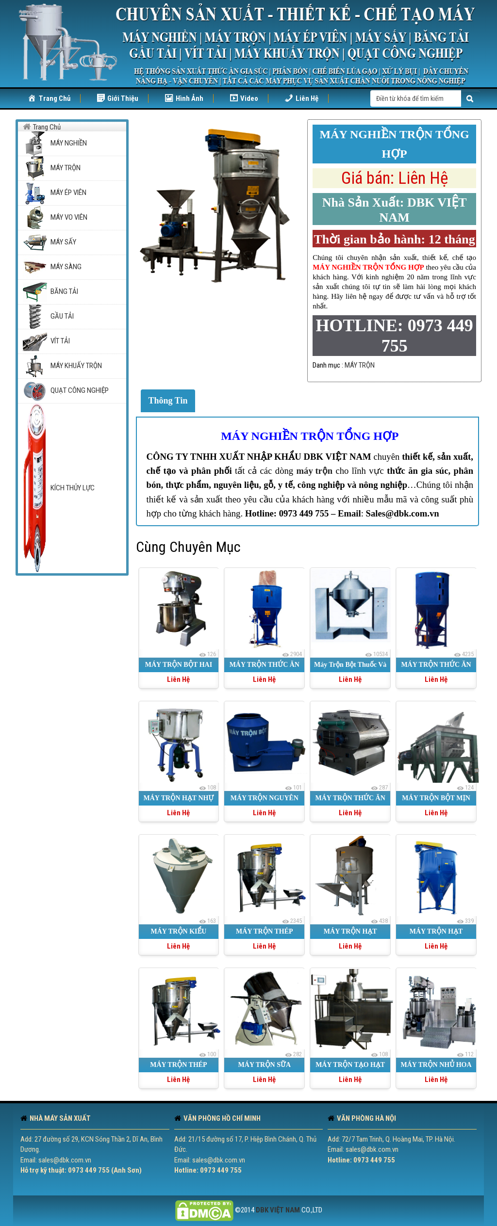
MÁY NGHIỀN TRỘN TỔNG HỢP (309, 436)
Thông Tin (168, 400)
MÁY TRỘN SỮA (264, 1064)
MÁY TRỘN (360, 365)
